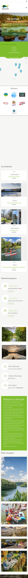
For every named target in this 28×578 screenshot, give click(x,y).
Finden (14, 33)
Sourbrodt (20, 36)
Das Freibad (14, 49)
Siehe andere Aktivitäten (14, 57)
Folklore (14, 47)
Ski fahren (14, 50)
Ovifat (14, 36)
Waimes (17, 36)
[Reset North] (26, 63)
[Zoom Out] (26, 61)
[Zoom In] (26, 59)
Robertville (11, 36)
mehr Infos (11, 291)
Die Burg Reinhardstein (14, 52)
